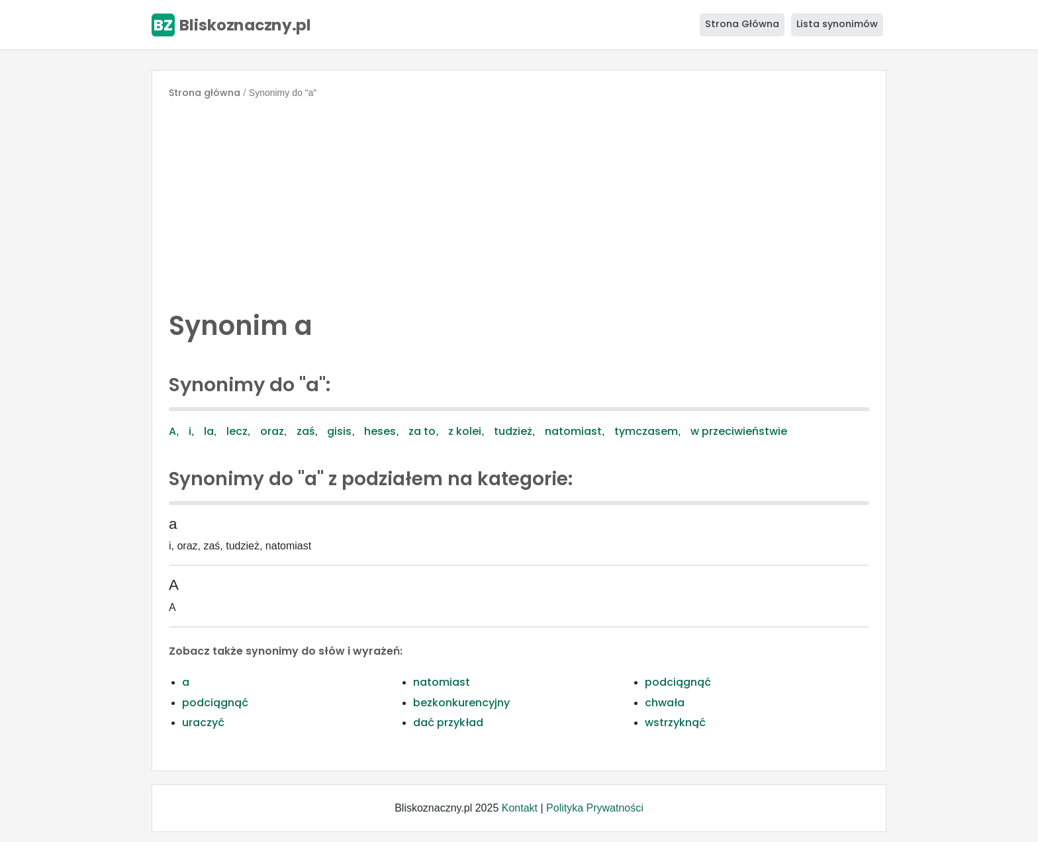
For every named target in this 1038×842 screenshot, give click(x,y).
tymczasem (646, 431)
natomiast (573, 431)
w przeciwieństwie (738, 431)
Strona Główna (742, 23)
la (209, 431)
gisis (339, 431)
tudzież (513, 431)
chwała (664, 702)
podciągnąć (678, 682)
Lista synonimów (837, 23)
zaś (306, 431)
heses (380, 431)
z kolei (464, 431)
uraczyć (203, 722)
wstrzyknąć (675, 722)
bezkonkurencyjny (461, 702)
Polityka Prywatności (594, 808)
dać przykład (448, 722)
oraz (272, 431)
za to (422, 431)
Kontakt (520, 808)
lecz (237, 431)
